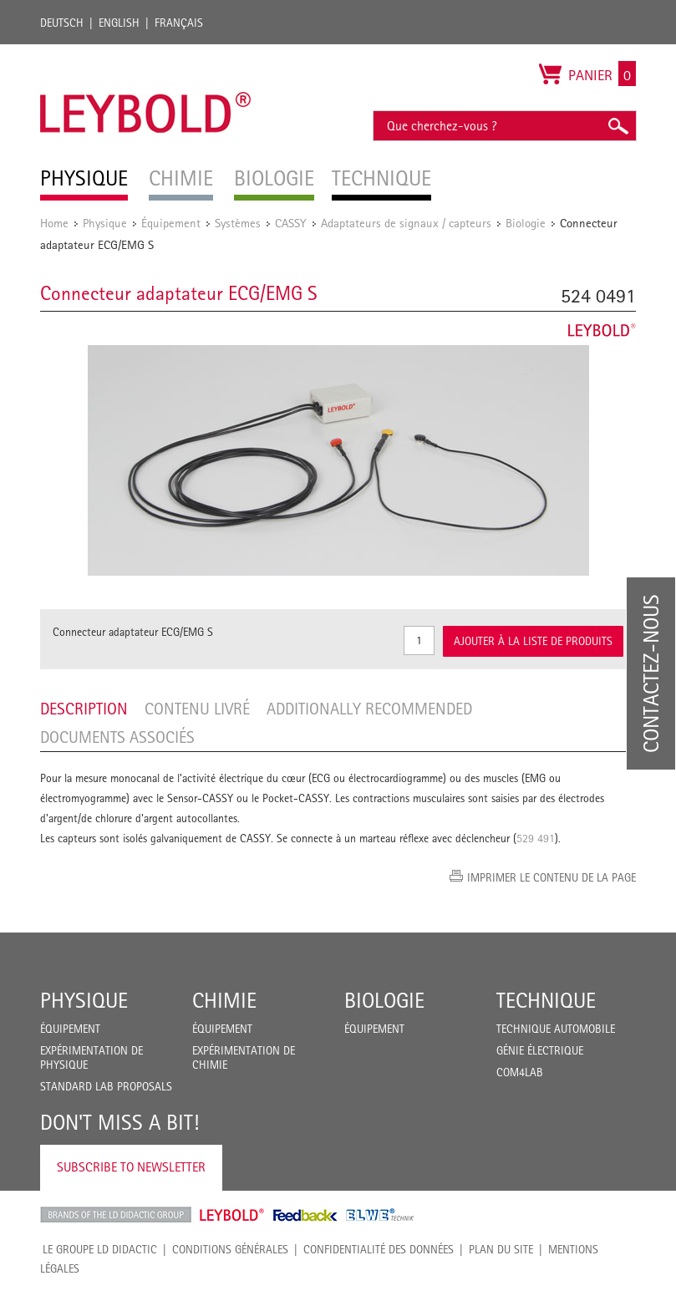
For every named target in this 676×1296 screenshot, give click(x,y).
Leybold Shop (232, 1215)
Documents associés (117, 737)
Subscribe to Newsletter (131, 1167)
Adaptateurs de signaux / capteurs (406, 223)
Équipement (171, 223)
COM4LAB (519, 1072)
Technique (546, 1000)
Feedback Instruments (305, 1215)
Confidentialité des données (378, 1249)
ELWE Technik (380, 1215)
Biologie (526, 223)
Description (84, 709)
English (119, 22)
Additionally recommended (369, 709)
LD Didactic (115, 1215)
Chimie (224, 1000)
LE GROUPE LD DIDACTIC (100, 1249)
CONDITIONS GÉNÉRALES (230, 1249)
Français (179, 22)
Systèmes (238, 223)
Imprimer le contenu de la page (551, 877)
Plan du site (501, 1249)
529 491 (535, 838)
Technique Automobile (555, 1028)
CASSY (291, 223)
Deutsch (62, 22)
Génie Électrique (539, 1050)
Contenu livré (197, 709)
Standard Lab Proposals (106, 1086)
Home (54, 223)
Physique (105, 223)
